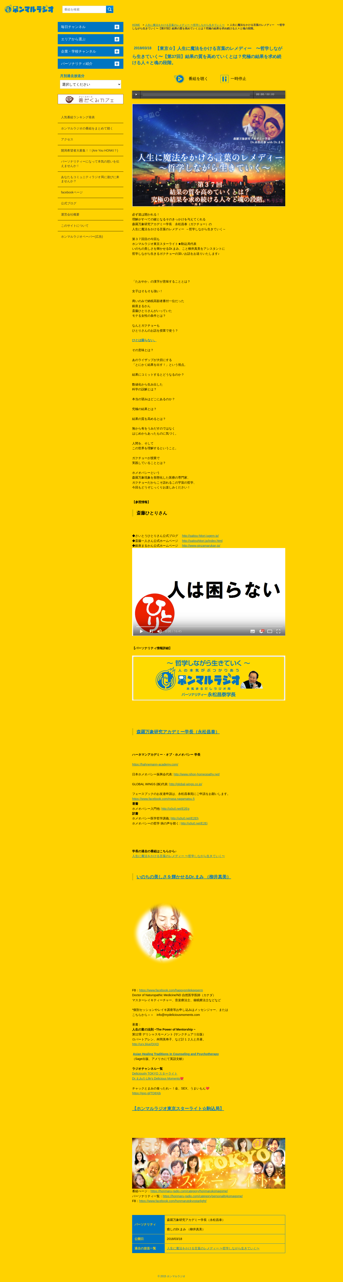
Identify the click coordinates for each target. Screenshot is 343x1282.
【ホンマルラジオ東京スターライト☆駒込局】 (178, 1108)
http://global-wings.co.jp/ (185, 784)
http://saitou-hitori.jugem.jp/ (200, 536)
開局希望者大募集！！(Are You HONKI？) (89, 150)
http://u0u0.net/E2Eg (175, 808)
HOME (136, 25)
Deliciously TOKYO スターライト (154, 1073)
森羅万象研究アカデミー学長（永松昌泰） (178, 731)
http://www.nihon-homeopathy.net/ (197, 774)
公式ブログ (68, 203)
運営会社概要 (70, 214)
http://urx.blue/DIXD (145, 1044)
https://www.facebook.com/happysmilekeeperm (171, 990)
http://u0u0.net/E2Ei (194, 823)
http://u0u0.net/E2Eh (185, 818)
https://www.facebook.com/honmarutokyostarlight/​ (172, 1201)
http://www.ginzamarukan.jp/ (201, 545)
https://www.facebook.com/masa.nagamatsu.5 (163, 799)
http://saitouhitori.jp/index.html (202, 541)
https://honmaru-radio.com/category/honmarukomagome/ (189, 1191)
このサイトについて (75, 225)
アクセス (67, 139)
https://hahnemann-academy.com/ (155, 764)
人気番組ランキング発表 (78, 117)
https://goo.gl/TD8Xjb (146, 1093)
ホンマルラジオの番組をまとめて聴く (87, 128)
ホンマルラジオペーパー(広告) (82, 236)
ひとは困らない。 (144, 340)
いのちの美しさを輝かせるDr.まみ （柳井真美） (183, 876)
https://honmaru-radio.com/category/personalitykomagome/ (203, 1196)
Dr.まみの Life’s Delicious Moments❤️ (158, 1078)
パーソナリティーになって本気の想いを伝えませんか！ (90, 164)
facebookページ (72, 192)
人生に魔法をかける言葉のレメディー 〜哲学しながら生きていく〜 (184, 25)
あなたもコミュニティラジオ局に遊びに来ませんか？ (90, 179)
